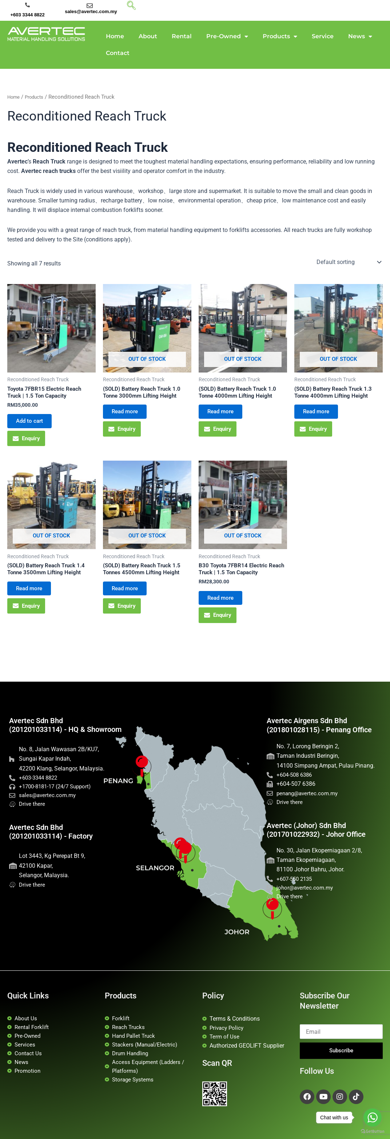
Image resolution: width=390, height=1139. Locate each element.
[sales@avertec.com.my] (90, 6)
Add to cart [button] (32, 424)
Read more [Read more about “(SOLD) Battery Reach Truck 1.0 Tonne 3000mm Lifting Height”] (128, 414)
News (360, 36)
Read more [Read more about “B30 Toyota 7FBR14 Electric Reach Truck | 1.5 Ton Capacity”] (224, 607)
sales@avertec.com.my (91, 11)
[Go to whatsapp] (372, 1117)
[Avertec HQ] (192, 858)
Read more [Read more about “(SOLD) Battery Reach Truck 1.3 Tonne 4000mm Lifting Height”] (319, 414)
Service (323, 36)
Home (115, 36)
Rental (182, 36)
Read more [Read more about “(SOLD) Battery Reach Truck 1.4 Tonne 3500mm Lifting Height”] (32, 598)
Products (280, 36)
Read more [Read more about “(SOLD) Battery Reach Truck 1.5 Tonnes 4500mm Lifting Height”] (128, 598)
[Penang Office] (148, 772)
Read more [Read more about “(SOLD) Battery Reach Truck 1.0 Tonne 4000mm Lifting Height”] (224, 414)
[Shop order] (348, 262)
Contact (118, 53)
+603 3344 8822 (27, 14)
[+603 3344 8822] (27, 5)
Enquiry (27, 444)
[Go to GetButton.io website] (372, 1131)
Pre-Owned (227, 36)
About (148, 36)
